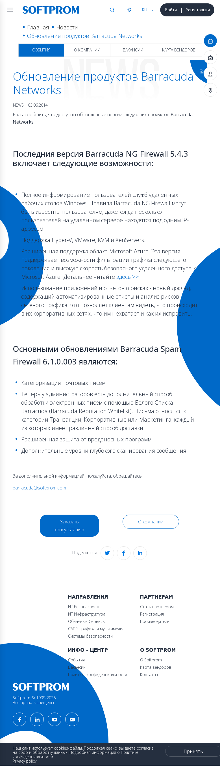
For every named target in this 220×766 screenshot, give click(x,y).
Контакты (149, 674)
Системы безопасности (90, 636)
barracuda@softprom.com (39, 488)
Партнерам (156, 597)
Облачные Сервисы (86, 621)
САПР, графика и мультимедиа (96, 628)
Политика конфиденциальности (97, 674)
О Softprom (158, 650)
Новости (67, 27)
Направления (88, 597)
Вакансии (133, 50)
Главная (38, 27)
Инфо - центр (88, 650)
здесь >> (127, 276)
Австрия (129, 10)
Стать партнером (157, 606)
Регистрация (198, 9)
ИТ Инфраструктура (86, 614)
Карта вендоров (178, 50)
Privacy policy (24, 761)
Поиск (112, 10)
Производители (154, 621)
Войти (171, 9)
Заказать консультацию (69, 526)
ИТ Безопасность (84, 606)
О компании (87, 50)
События (41, 50)
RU (144, 9)
